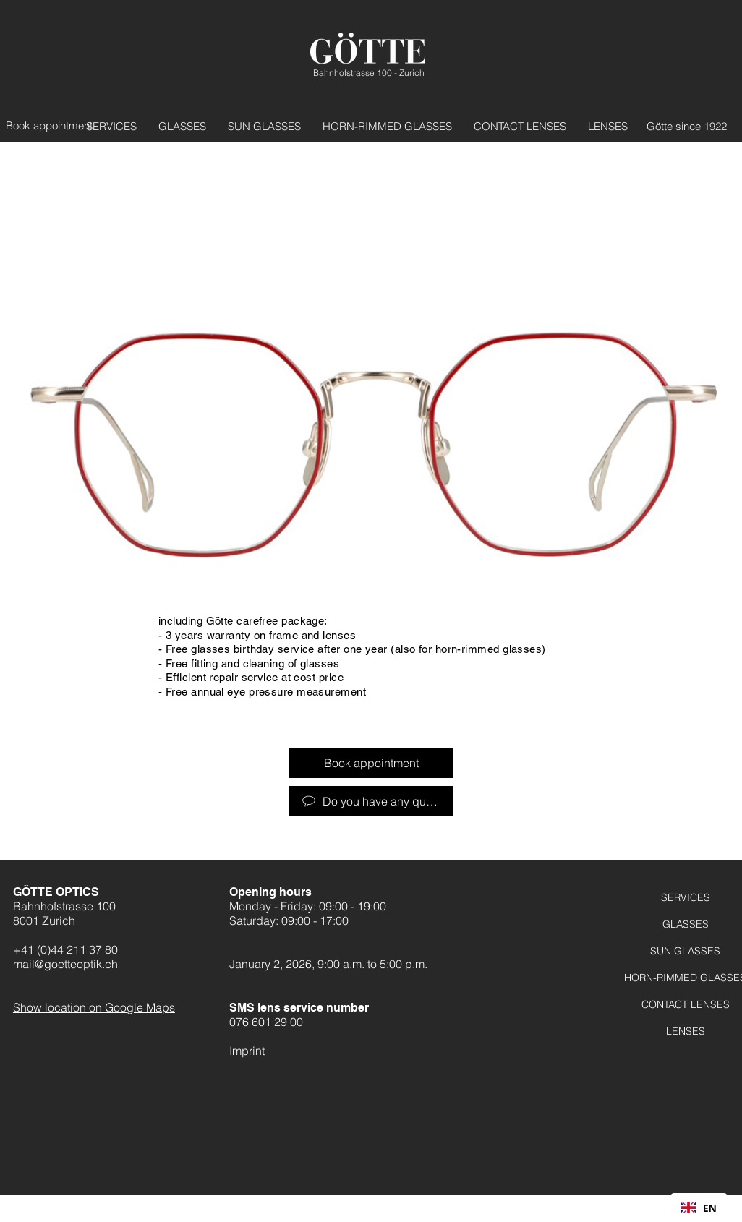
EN (699, 1208)
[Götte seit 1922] (678, 126)
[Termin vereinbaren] (54, 125)
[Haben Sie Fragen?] (371, 801)
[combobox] (699, 1207)
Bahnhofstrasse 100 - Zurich (369, 72)
